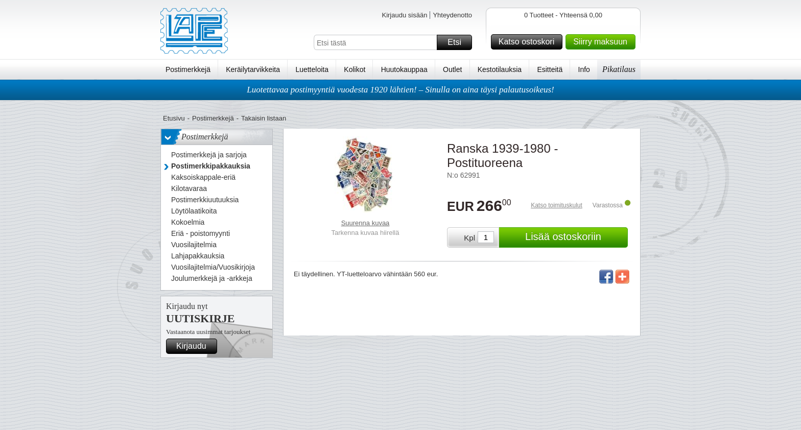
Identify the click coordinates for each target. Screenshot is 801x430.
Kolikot (354, 69)
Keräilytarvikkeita (253, 69)
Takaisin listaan (263, 118)
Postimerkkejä (188, 69)
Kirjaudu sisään (404, 15)
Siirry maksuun (602, 42)
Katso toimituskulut (556, 205)
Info (584, 69)
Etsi (458, 42)
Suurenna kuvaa (365, 223)
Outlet (452, 69)
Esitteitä (549, 69)
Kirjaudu (195, 346)
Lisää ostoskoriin (575, 237)
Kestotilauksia (500, 69)
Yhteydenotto (452, 15)
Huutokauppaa (404, 69)
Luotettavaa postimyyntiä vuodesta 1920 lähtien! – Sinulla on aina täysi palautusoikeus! (400, 89)
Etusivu (174, 118)
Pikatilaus (618, 69)
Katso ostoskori (529, 42)
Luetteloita (311, 69)
